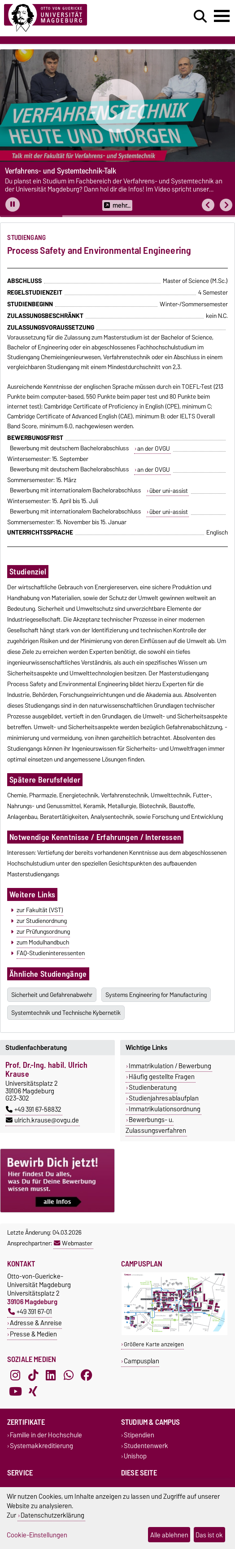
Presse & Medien (33, 1334)
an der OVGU (153, 448)
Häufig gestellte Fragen (162, 1076)
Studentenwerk (146, 1445)
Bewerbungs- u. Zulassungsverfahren (156, 1125)
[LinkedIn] (51, 1375)
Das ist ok (209, 1534)
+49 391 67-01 (30, 1311)
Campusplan (141, 1360)
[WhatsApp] (69, 1375)
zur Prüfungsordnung (43, 931)
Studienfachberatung (36, 1047)
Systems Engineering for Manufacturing (156, 994)
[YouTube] (15, 1392)
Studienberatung (153, 1087)
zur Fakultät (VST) (40, 910)
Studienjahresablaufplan (164, 1098)
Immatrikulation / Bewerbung (170, 1066)
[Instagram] (15, 1375)
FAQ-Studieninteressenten (51, 953)
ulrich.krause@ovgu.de (42, 1120)
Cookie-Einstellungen (37, 1534)
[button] (208, 205)
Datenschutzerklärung (52, 1515)
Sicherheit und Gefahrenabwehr (51, 994)
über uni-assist (168, 491)
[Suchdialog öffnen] (200, 16)
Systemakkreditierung (41, 1445)
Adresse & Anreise (36, 1322)
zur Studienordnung (42, 920)
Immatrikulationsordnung (164, 1109)
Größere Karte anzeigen (154, 1344)
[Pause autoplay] (12, 204)
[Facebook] (86, 1375)
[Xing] (33, 1392)
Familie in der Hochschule (46, 1435)
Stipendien (139, 1435)
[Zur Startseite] (72, 18)
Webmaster (73, 1243)
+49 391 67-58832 (33, 1109)
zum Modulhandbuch (43, 942)
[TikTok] (33, 1375)
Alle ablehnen (169, 1534)
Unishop (135, 1456)
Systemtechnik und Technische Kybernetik (66, 1012)
